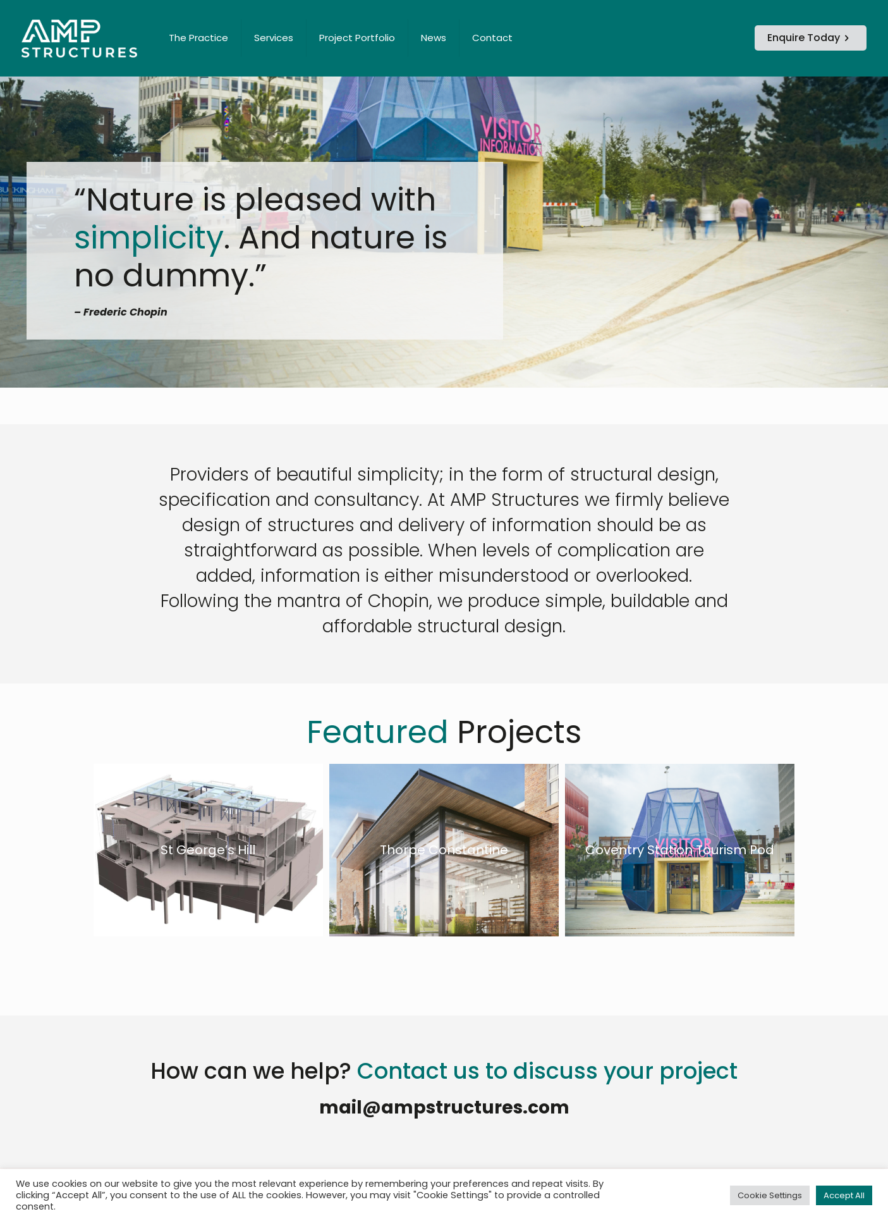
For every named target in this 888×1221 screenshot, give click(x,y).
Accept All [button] (844, 1195)
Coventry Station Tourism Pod (679, 850)
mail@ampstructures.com (444, 1107)
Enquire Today (810, 37)
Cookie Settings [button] (770, 1195)
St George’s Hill (208, 850)
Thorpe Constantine (444, 850)
